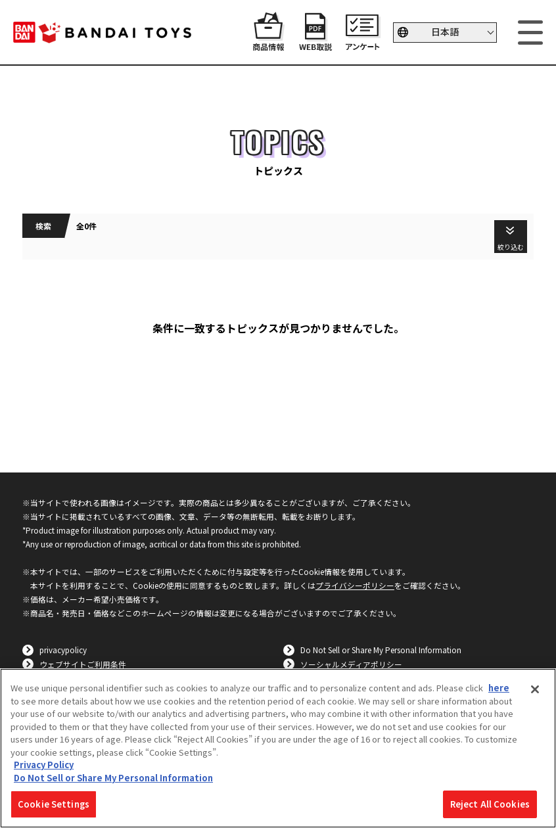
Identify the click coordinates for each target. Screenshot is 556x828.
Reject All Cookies (490, 804)
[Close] (535, 689)
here (498, 687)
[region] (278, 748)
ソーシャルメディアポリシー (351, 664)
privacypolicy (63, 649)
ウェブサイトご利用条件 (82, 664)
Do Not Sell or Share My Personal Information (380, 649)
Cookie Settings (53, 804)
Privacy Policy (44, 764)
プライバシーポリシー (354, 585)
